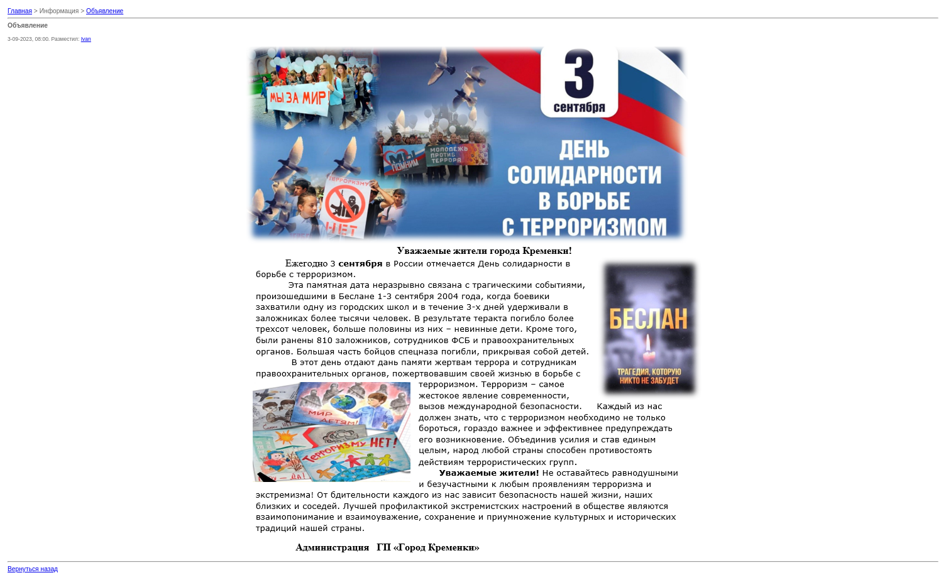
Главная (20, 11)
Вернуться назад (33, 569)
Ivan (86, 39)
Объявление (104, 11)
